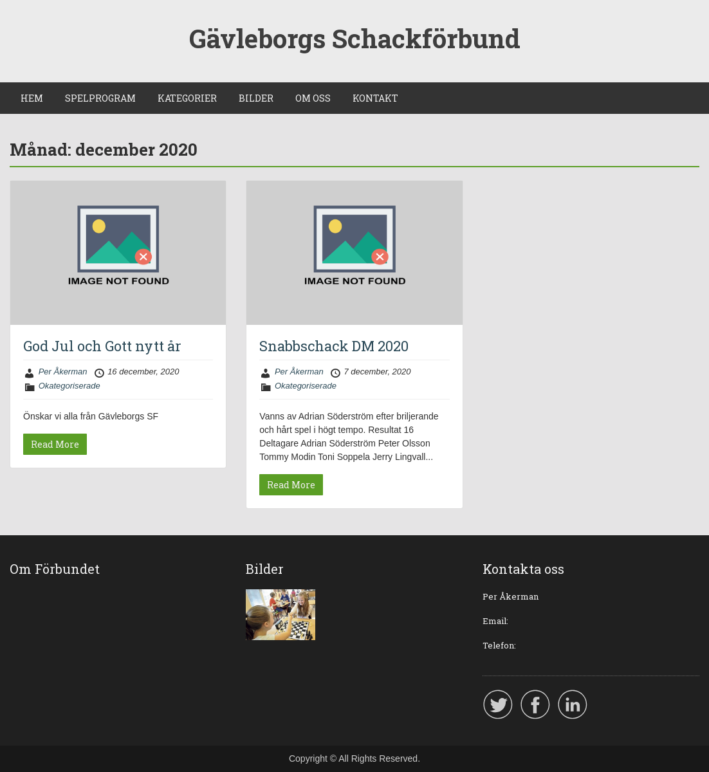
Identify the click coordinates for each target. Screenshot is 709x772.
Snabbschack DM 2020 (334, 345)
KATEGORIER (187, 98)
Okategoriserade (69, 386)
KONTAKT (375, 98)
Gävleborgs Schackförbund (354, 38)
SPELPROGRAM (100, 98)
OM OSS (313, 98)
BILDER (256, 98)
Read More (55, 444)
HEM (32, 98)
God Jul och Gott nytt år (102, 345)
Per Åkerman (63, 371)
